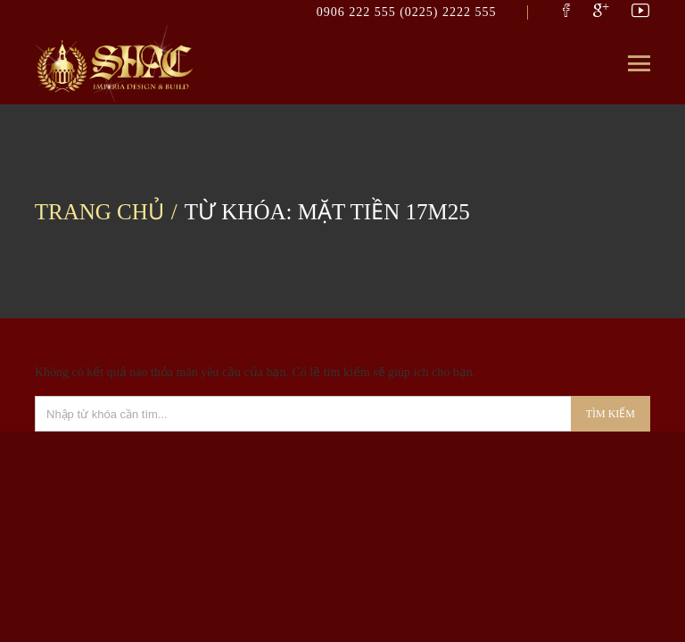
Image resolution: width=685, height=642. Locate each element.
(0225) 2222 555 (448, 12)
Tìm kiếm (610, 413)
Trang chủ (99, 212)
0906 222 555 (358, 12)
